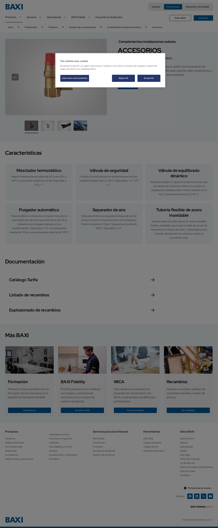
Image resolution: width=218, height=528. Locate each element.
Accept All (149, 78)
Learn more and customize (74, 78)
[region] (110, 70)
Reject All (123, 78)
